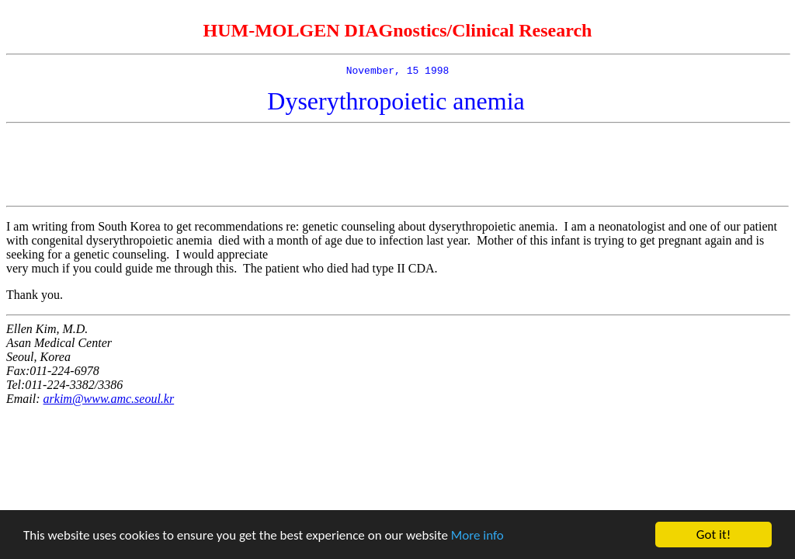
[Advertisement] (397, 167)
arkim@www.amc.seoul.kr (109, 401)
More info (477, 536)
